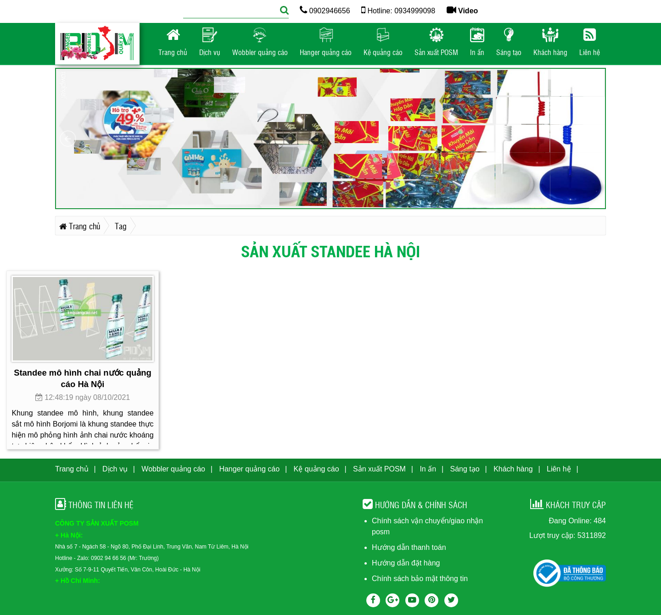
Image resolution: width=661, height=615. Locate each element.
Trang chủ (72, 469)
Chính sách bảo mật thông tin (420, 578)
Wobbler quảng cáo (173, 469)
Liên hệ (559, 469)
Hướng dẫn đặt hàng (406, 563)
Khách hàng (512, 469)
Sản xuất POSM (379, 469)
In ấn (428, 469)
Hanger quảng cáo (249, 469)
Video (462, 11)
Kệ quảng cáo (316, 469)
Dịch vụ (115, 469)
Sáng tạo (465, 469)
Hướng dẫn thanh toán (409, 547)
